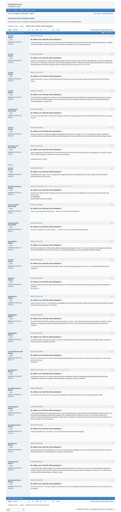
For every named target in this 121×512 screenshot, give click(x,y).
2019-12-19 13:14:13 (37, 425)
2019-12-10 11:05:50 (37, 54)
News (22, 26)
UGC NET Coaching (49, 395)
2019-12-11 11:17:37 (37, 72)
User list (15, 10)
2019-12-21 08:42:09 (37, 480)
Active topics (97, 13)
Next (58, 30)
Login (33, 10)
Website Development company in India (83, 415)
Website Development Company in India (82, 468)
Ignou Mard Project (58, 450)
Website (10, 165)
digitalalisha (12, 241)
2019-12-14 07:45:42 (37, 260)
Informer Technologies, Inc (107, 509)
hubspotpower (13, 407)
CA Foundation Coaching (52, 431)
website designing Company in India (67, 321)
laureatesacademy (14, 186)
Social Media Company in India (57, 340)
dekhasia (11, 278)
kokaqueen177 (13, 146)
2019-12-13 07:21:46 (37, 127)
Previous (15, 30)
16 (41, 30)
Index (9, 10)
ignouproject (12, 370)
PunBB (86, 509)
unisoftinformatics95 (15, 351)
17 (45, 30)
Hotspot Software (66, 21)
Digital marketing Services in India (40, 303)
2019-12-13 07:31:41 (37, 146)
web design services (80, 134)
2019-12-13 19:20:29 (37, 205)
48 (53, 30)
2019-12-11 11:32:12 (37, 91)
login (97, 30)
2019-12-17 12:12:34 (37, 333)
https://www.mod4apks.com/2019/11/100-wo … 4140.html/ (47, 229)
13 (28, 30)
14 (32, 30)
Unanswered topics (107, 13)
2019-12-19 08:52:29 (37, 406)
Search (21, 10)
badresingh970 (13, 205)
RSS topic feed (108, 33)
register (102, 30)
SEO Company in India (46, 79)
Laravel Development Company (45, 358)
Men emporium (35, 288)
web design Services (45, 174)
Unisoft (10, 36)
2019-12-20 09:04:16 (37, 461)
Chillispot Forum (15, 4)
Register (27, 10)
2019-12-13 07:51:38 (37, 168)
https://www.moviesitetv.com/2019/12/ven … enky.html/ (46, 211)
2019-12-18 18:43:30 (37, 388)
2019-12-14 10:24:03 (37, 278)
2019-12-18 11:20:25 (37, 351)
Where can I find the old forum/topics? (39, 26)
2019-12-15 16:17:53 (37, 296)
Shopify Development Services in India (42, 42)
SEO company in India (86, 266)
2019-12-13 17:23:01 (37, 186)
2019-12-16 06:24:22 (37, 315)
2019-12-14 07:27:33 (37, 241)
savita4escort (13, 109)
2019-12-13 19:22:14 (37, 223)
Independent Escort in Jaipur (39, 159)
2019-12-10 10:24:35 (37, 36)
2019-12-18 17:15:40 (37, 370)
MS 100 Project (48, 376)
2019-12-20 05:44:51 (37, 443)
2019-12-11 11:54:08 (37, 109)
